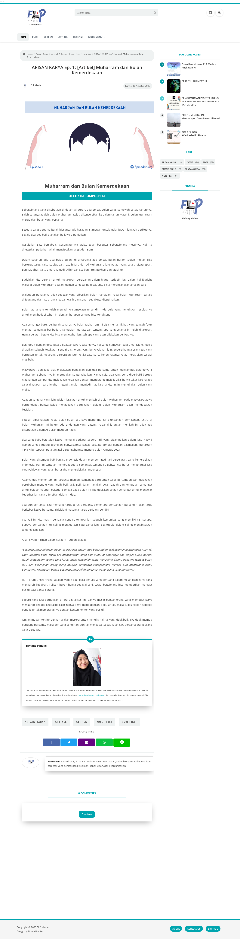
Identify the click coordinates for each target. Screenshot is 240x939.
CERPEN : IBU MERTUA (194, 81)
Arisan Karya (35, 721)
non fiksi (104, 721)
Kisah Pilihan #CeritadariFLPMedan (194, 133)
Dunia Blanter (35, 931)
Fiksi (205, 162)
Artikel (61, 721)
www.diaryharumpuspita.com (91, 695)
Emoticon (87, 814)
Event (189, 162)
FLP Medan (54, 761)
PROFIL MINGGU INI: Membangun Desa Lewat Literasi (201, 116)
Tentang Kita (192, 169)
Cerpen (82, 721)
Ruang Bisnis (169, 169)
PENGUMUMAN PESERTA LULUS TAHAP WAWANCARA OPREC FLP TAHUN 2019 (200, 101)
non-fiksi (129, 721)
